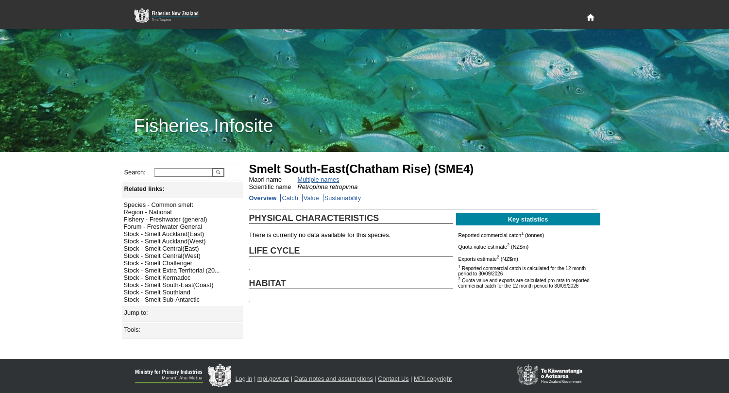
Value (311, 198)
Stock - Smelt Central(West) (162, 255)
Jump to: (136, 312)
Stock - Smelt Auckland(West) (165, 241)
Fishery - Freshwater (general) (165, 219)
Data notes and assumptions (333, 378)
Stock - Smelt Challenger (158, 263)
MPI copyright (433, 378)
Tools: (132, 329)
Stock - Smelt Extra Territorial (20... (172, 270)
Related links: (144, 188)
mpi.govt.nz (273, 378)
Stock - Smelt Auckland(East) (164, 234)
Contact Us (393, 378)
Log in (244, 378)
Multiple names (318, 179)
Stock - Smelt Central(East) (161, 248)
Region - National (148, 212)
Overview (263, 198)
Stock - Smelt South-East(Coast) (169, 285)
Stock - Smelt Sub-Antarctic (162, 299)
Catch (290, 198)
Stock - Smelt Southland (157, 292)
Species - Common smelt (158, 204)
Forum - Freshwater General (163, 226)
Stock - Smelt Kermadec (157, 277)
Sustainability (342, 198)
